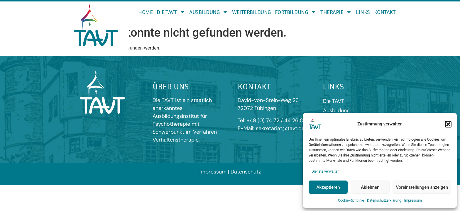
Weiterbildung (251, 11)
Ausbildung (208, 12)
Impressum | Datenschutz (230, 169)
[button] (448, 124)
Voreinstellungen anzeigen (422, 187)
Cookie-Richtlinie (351, 200)
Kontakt (385, 11)
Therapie (336, 12)
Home (145, 11)
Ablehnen (370, 187)
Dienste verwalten (325, 171)
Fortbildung (296, 12)
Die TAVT (171, 12)
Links (363, 11)
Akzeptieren (328, 187)
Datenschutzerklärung (384, 200)
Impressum (413, 200)
